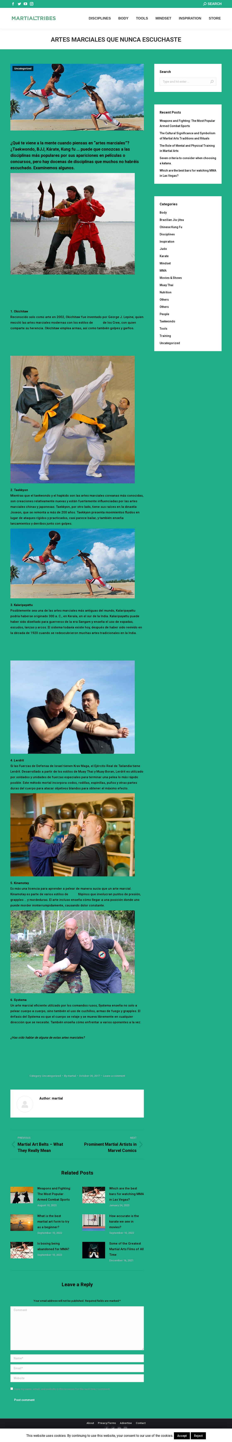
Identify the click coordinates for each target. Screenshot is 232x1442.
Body (163, 212)
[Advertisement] (85, 290)
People (164, 314)
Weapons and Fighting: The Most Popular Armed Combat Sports (54, 1194)
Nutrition (165, 292)
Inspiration (167, 241)
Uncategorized (23, 68)
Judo (163, 248)
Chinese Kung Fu (171, 227)
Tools (163, 328)
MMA (163, 270)
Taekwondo (167, 321)
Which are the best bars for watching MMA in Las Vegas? (126, 1194)
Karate (164, 256)
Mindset (165, 263)
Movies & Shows (171, 277)
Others (164, 299)
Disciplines (167, 234)
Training (165, 336)
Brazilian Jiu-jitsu (172, 219)
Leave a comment (114, 1075)
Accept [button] (182, 1435)
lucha (98, 322)
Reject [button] (198, 1435)
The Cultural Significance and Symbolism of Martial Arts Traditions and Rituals (187, 136)
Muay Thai (166, 285)
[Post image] (21, 1195)
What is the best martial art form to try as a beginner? (53, 1221)
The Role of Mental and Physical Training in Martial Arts (187, 148)
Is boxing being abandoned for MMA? (53, 1246)
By (70, 1075)
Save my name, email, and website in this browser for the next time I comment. (62, 1389)
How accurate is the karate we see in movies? (124, 1221)
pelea (73, 894)
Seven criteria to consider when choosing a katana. (188, 160)
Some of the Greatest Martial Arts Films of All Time (126, 1249)
